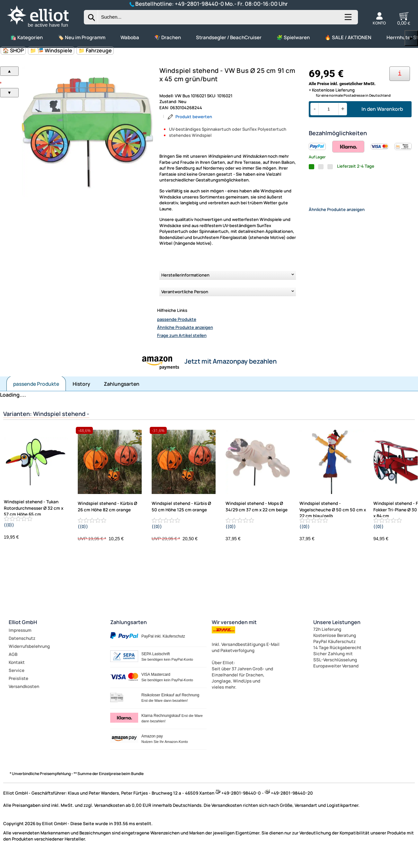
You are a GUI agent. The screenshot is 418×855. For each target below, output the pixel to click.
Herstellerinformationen (185, 275)
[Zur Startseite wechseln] (43, 27)
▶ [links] (411, 38)
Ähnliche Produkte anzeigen (185, 327)
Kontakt (17, 662)
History (81, 383)
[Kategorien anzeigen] (347, 19)
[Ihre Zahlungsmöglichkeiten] (399, 73)
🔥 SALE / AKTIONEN (348, 37)
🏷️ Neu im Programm (81, 37)
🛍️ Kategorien (26, 37)
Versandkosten (24, 686)
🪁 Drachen (167, 37)
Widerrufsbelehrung (29, 646)
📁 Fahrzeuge (95, 50)
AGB (13, 654)
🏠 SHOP (13, 50)
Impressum (20, 630)
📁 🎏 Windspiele (51, 50)
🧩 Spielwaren (293, 37)
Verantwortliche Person (184, 292)
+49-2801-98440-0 (199, 3)
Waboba (129, 37)
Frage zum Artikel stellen (182, 335)
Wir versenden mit (234, 622)
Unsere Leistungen (336, 622)
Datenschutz (22, 638)
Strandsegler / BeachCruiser (229, 37)
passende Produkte (176, 319)
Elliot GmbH (23, 622)
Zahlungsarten (121, 383)
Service (16, 670)
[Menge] (328, 109)
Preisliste (18, 678)
